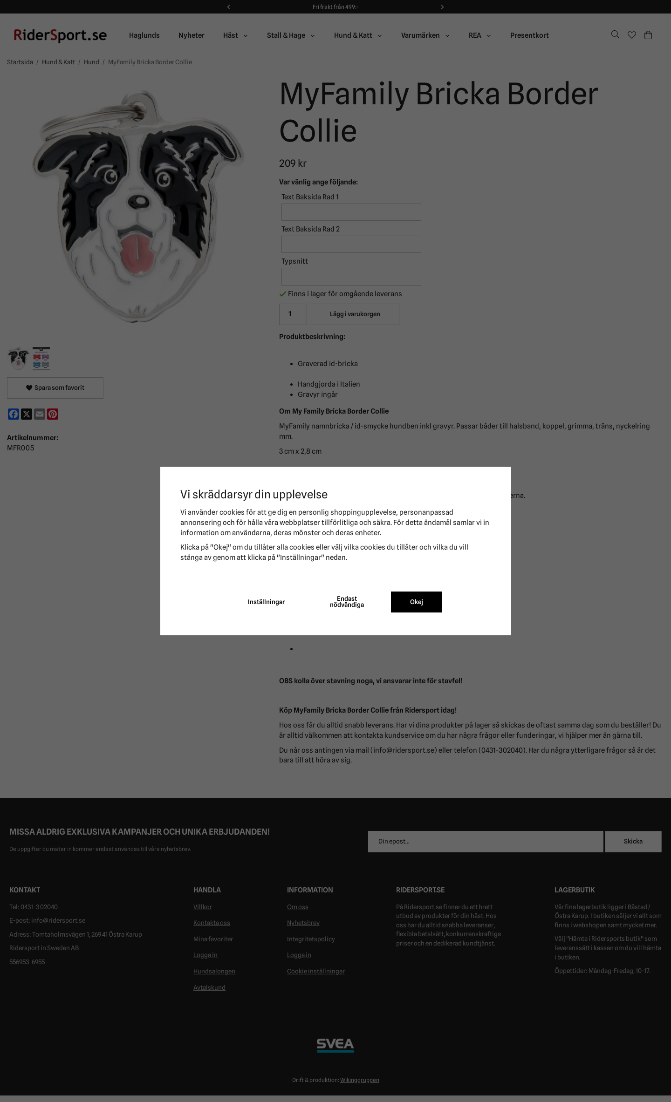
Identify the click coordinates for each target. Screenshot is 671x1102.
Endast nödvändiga (347, 602)
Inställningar (266, 601)
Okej (416, 601)
